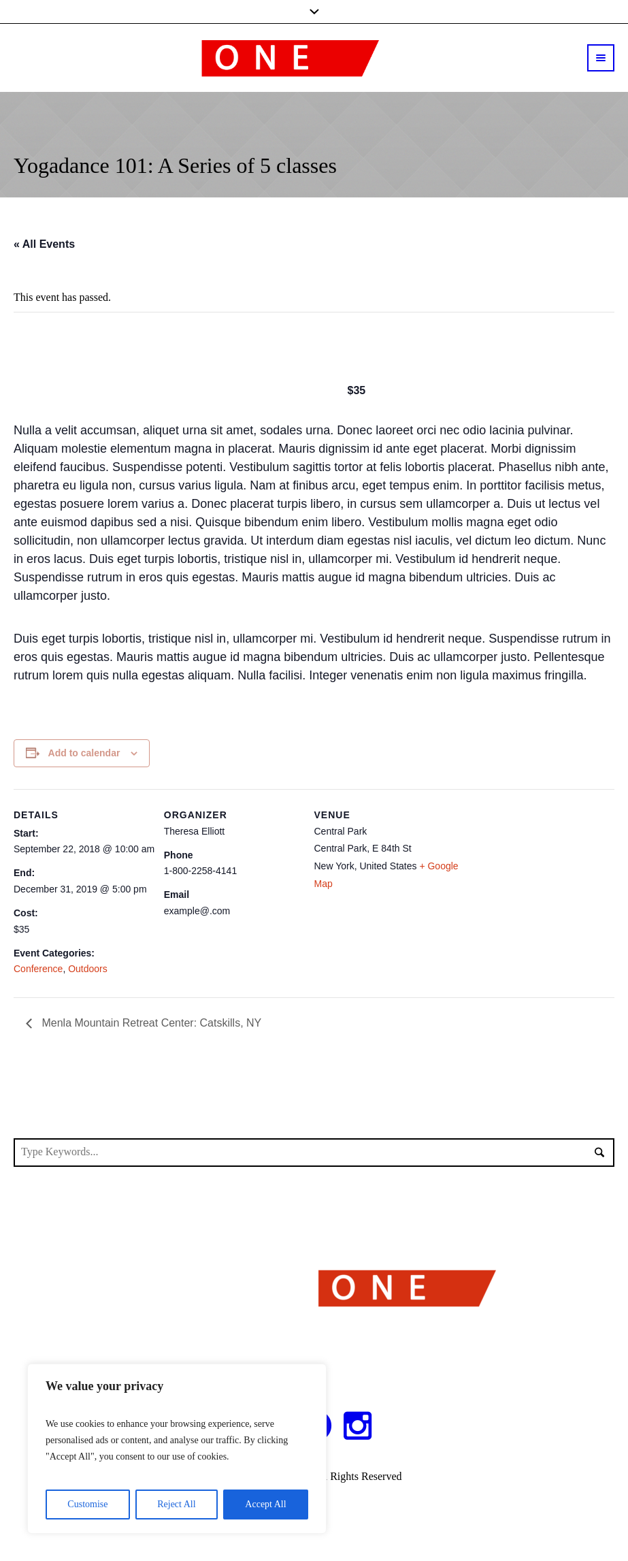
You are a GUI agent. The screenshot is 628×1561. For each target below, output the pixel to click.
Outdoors (88, 968)
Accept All (265, 1504)
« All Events (44, 244)
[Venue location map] (539, 881)
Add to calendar (84, 752)
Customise (87, 1504)
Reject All (176, 1504)
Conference (38, 968)
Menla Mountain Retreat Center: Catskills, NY (150, 1023)
